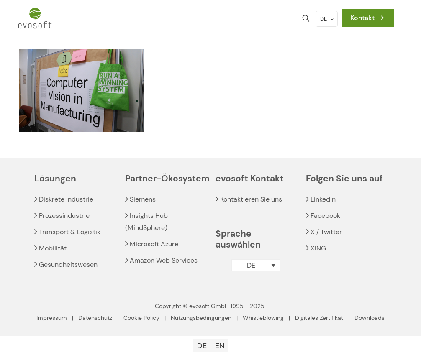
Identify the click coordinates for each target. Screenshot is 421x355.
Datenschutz (95, 318)
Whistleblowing (263, 318)
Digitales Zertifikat (319, 318)
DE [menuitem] (251, 265)
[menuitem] (255, 265)
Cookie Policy (141, 318)
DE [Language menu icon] (327, 19)
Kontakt (367, 17)
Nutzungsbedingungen (201, 318)
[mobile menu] (277, 18)
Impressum (51, 318)
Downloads (369, 318)
